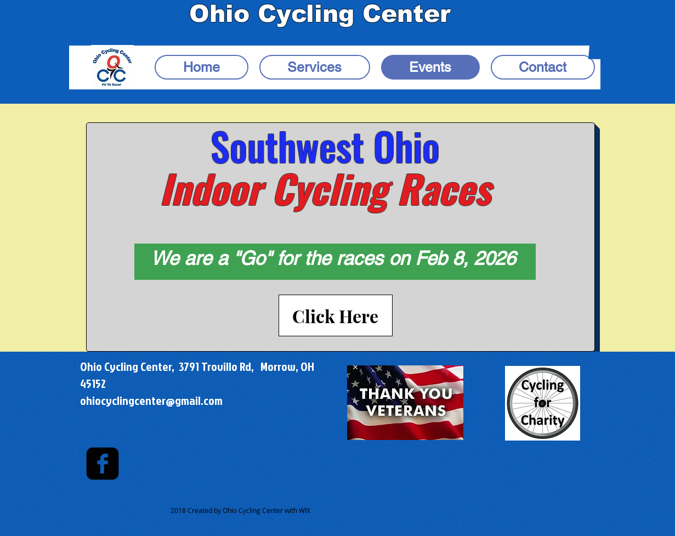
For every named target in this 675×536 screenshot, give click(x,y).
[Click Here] (336, 315)
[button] (597, 48)
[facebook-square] (102, 463)
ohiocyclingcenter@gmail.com (151, 400)
